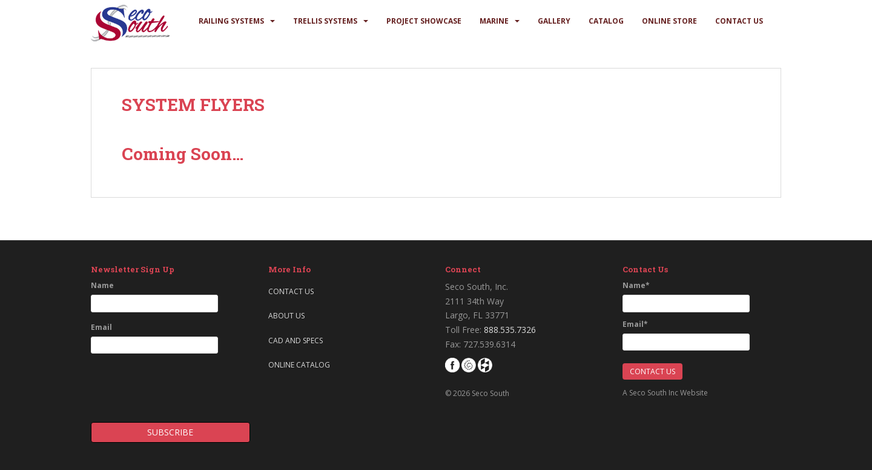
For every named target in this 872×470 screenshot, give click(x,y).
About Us (286, 316)
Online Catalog (299, 365)
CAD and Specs (295, 340)
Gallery (554, 21)
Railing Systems (231, 21)
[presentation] (162, 384)
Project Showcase (423, 21)
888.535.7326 (510, 329)
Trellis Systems (325, 21)
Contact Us (739, 21)
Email (101, 327)
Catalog (606, 21)
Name (102, 285)
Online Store (669, 21)
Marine (494, 21)
